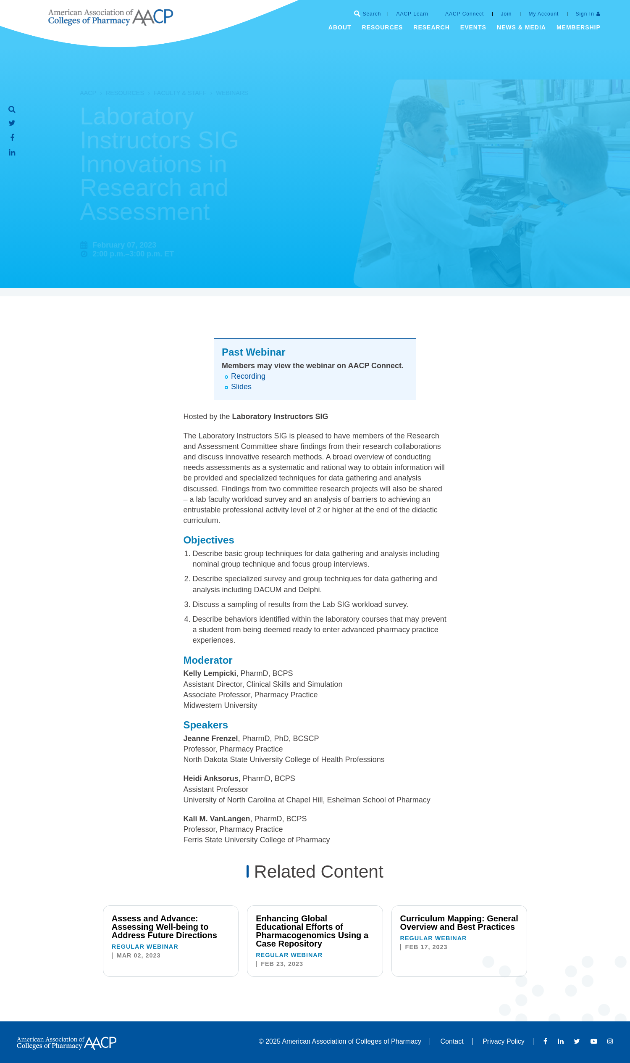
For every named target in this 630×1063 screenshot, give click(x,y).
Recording (248, 376)
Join (506, 14)
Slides (241, 386)
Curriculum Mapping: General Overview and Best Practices (459, 922)
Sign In (584, 14)
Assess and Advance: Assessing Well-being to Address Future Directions (164, 927)
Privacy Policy (504, 1041)
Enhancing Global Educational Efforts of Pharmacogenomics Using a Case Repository (312, 931)
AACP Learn (412, 14)
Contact (452, 1041)
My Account (543, 14)
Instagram (610, 1041)
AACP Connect (464, 14)
